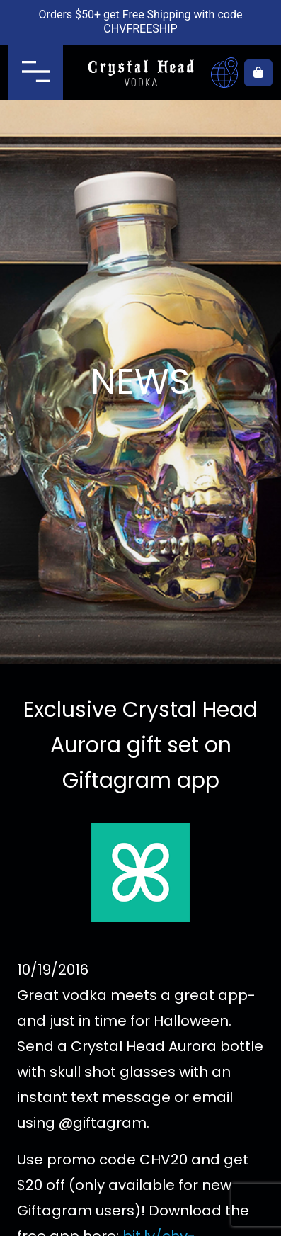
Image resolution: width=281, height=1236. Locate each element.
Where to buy (224, 73)
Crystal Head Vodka (140, 72)
